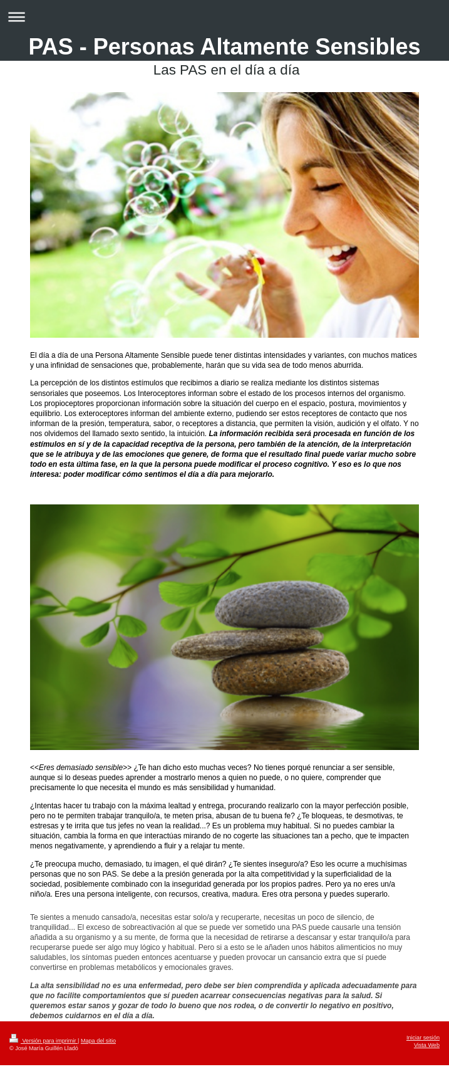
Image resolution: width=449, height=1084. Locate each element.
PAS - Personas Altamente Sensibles (224, 47)
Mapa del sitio (98, 1041)
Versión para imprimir (43, 1041)
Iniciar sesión (423, 1037)
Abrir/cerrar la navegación (224, 16)
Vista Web (427, 1045)
